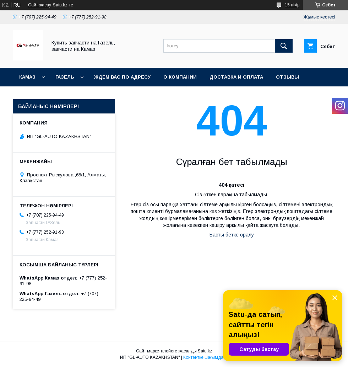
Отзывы (287, 77)
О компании (180, 77)
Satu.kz (205, 351)
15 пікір (292, 4)
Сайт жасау (39, 4)
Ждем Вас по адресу (122, 77)
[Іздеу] (284, 46)
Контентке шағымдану (205, 357)
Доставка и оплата (236, 77)
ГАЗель (64, 77)
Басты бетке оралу (232, 235)
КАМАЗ (27, 77)
